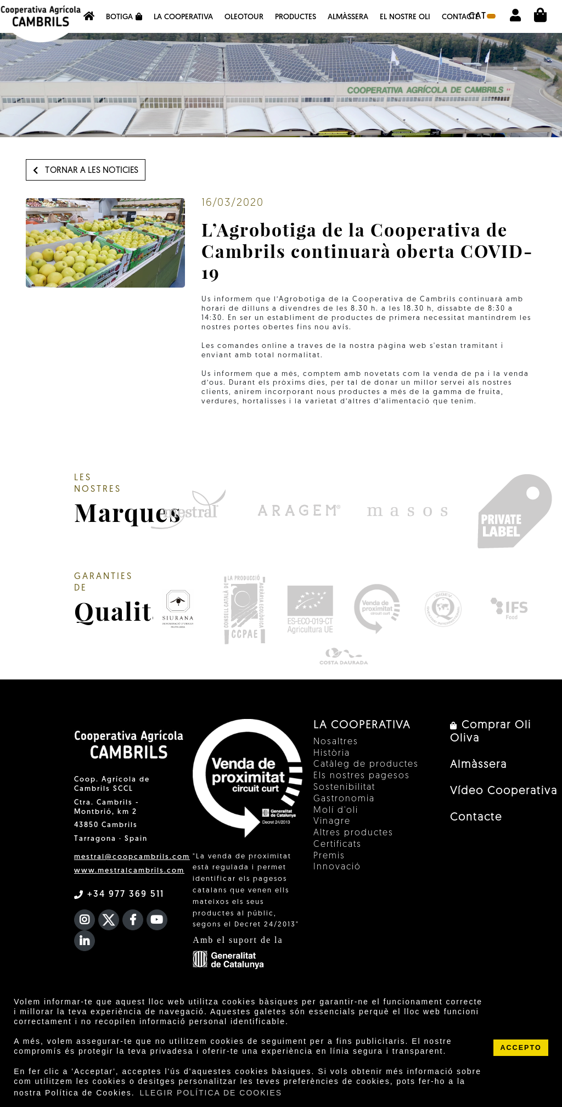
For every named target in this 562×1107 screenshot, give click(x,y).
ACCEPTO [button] (520, 1048)
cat (482, 16)
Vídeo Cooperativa (504, 791)
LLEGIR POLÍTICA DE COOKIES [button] (210, 1092)
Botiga (124, 17)
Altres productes (353, 833)
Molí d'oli (335, 810)
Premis (329, 856)
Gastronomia (344, 799)
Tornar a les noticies (85, 170)
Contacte (460, 17)
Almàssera (348, 17)
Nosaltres (335, 742)
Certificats (337, 844)
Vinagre (332, 821)
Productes (295, 17)
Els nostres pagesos (361, 776)
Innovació (337, 867)
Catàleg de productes (366, 764)
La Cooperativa (183, 17)
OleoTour (243, 17)
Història (331, 753)
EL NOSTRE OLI (405, 17)
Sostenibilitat (344, 787)
